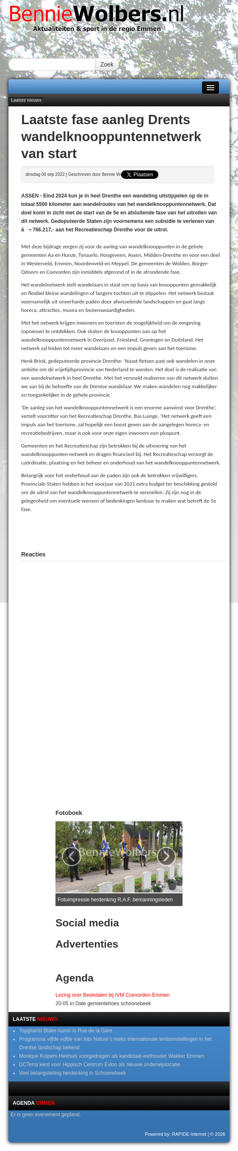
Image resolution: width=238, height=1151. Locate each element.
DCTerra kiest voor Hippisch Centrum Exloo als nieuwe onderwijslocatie (99, 1065)
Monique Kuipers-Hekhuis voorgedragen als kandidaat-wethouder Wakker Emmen (111, 1056)
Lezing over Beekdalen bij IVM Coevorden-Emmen (112, 995)
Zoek (106, 64)
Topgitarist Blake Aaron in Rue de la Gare (65, 1031)
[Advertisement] (123, 530)
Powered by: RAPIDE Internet (176, 1134)
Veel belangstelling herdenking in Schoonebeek (72, 1073)
